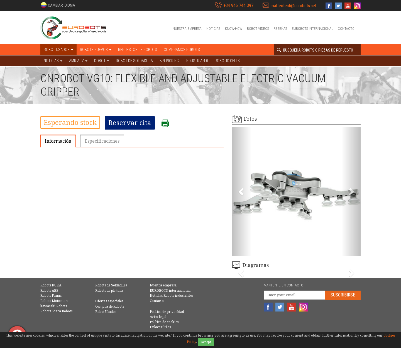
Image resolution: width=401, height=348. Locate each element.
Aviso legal (158, 317)
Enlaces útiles (160, 327)
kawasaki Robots (53, 306)
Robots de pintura (109, 291)
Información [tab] (58, 141)
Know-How (233, 28)
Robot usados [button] (58, 49)
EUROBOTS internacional (312, 28)
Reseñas (280, 28)
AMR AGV (78, 61)
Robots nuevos (95, 49)
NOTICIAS (53, 61)
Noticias (213, 28)
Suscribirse (343, 295)
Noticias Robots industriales (171, 296)
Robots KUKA (50, 285)
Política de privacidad (167, 312)
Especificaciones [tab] (102, 141)
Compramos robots (182, 49)
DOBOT (101, 61)
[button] (57, 5)
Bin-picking (169, 61)
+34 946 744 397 (238, 5)
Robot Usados (105, 312)
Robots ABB (49, 291)
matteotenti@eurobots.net (293, 5)
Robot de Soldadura (134, 61)
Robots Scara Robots (56, 311)
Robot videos (258, 28)
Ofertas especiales (109, 301)
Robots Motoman (54, 301)
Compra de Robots (109, 306)
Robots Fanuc (51, 296)
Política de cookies (164, 322)
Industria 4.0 (196, 61)
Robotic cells (227, 61)
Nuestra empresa (187, 28)
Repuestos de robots (137, 49)
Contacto (346, 28)
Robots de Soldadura (111, 285)
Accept (206, 342)
